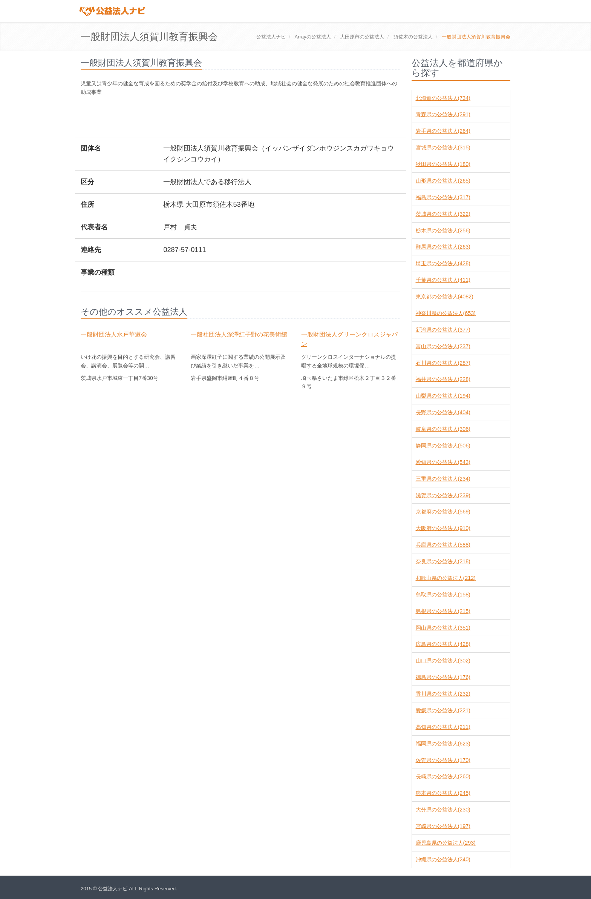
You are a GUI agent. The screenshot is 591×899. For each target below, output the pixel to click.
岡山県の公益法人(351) (443, 628)
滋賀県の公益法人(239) (443, 495)
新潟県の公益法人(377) (443, 330)
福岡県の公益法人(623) (443, 744)
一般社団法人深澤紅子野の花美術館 (239, 334)
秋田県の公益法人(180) (443, 164)
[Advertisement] (218, 117)
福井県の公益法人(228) (443, 379)
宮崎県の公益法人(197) (443, 826)
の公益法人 (312, 37)
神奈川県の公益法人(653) (446, 313)
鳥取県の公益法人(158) (443, 595)
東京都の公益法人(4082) (444, 297)
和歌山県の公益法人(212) (446, 578)
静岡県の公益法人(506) (443, 446)
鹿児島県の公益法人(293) (446, 843)
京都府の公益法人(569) (443, 512)
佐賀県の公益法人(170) (443, 760)
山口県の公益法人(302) (443, 661)
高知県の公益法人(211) (443, 727)
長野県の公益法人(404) (443, 412)
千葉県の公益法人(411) (443, 280)
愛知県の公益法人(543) (443, 462)
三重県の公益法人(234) (443, 479)
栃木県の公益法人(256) (443, 230)
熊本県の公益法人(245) (443, 793)
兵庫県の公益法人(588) (443, 545)
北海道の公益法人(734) (443, 98)
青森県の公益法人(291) (443, 114)
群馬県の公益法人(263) (443, 247)
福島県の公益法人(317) (443, 197)
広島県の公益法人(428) (443, 644)
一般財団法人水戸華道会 (114, 334)
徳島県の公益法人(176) (443, 677)
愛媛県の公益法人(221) (443, 710)
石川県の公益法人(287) (443, 363)
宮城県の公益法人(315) (443, 147)
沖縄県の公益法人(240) (443, 859)
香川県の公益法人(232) (443, 694)
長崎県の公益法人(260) (443, 776)
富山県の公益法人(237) (443, 346)
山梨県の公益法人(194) (443, 396)
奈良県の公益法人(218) (443, 561)
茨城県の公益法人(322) (443, 214)
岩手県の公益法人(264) (443, 131)
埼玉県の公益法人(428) (443, 263)
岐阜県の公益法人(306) (443, 429)
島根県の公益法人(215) (443, 611)
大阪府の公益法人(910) (443, 528)
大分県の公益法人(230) (443, 810)
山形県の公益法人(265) (443, 181)
